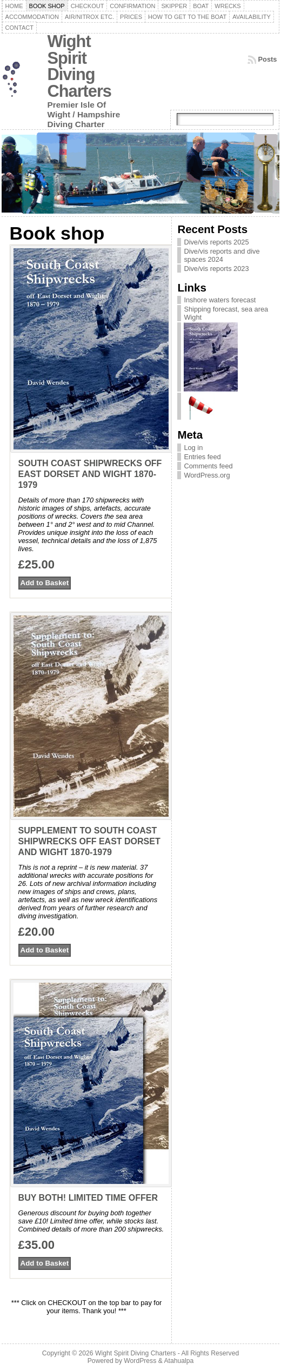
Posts (267, 59)
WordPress (140, 1361)
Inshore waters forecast (220, 300)
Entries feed (202, 457)
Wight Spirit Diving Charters (79, 66)
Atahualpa (178, 1361)
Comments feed (208, 466)
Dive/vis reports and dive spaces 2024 (221, 255)
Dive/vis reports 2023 (216, 268)
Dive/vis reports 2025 (216, 242)
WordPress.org (207, 475)
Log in (193, 448)
